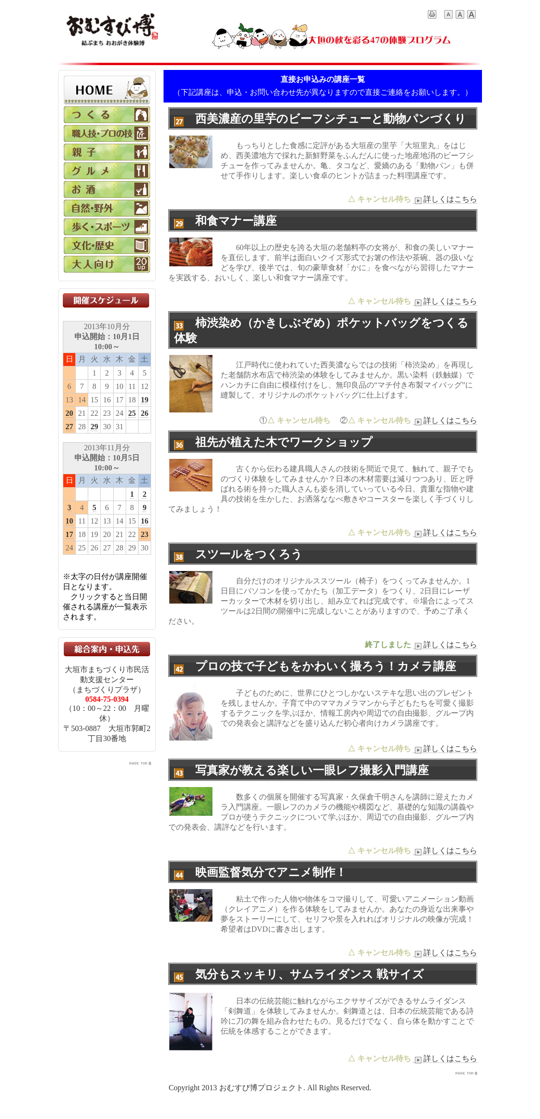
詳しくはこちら (445, 199)
